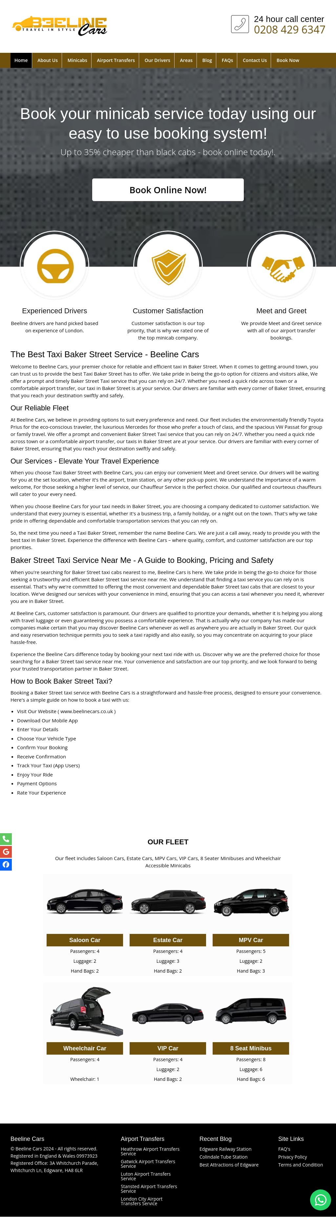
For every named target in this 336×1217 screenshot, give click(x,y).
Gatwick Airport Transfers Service (148, 1164)
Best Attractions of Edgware (229, 1165)
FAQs (227, 60)
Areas (186, 60)
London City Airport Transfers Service (141, 1201)
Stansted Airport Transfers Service (149, 1189)
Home (21, 60)
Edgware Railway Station (226, 1149)
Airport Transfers (116, 60)
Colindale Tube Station (224, 1157)
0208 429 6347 (290, 28)
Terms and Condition (300, 1165)
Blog (207, 60)
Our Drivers (157, 60)
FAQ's (284, 1149)
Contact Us (255, 60)
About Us (47, 60)
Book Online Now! (168, 190)
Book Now (288, 60)
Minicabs (77, 60)
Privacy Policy (292, 1157)
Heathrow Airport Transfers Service (150, 1151)
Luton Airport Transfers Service (146, 1176)
